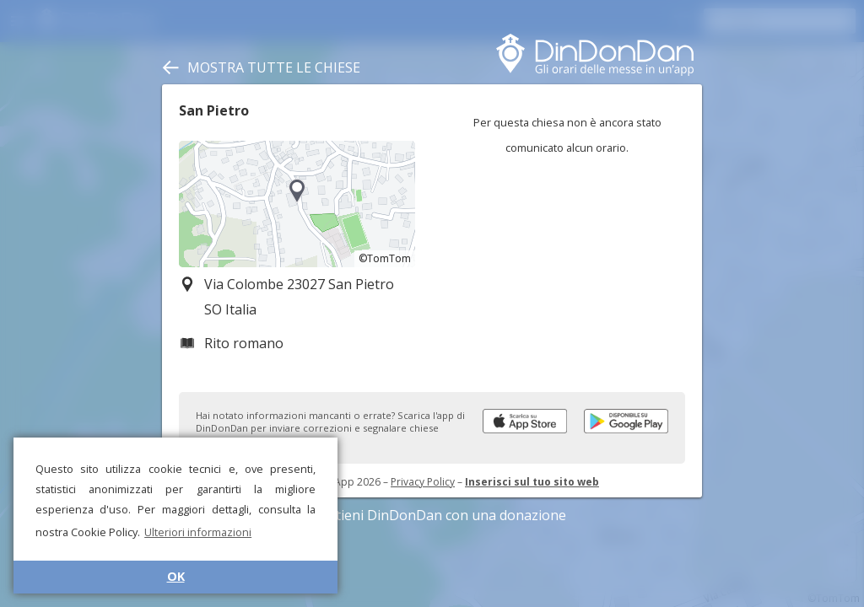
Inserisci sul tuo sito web (532, 482)
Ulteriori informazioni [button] (197, 532)
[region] (297, 204)
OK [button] (176, 576)
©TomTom (385, 258)
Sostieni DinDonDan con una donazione (432, 515)
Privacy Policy (423, 482)
